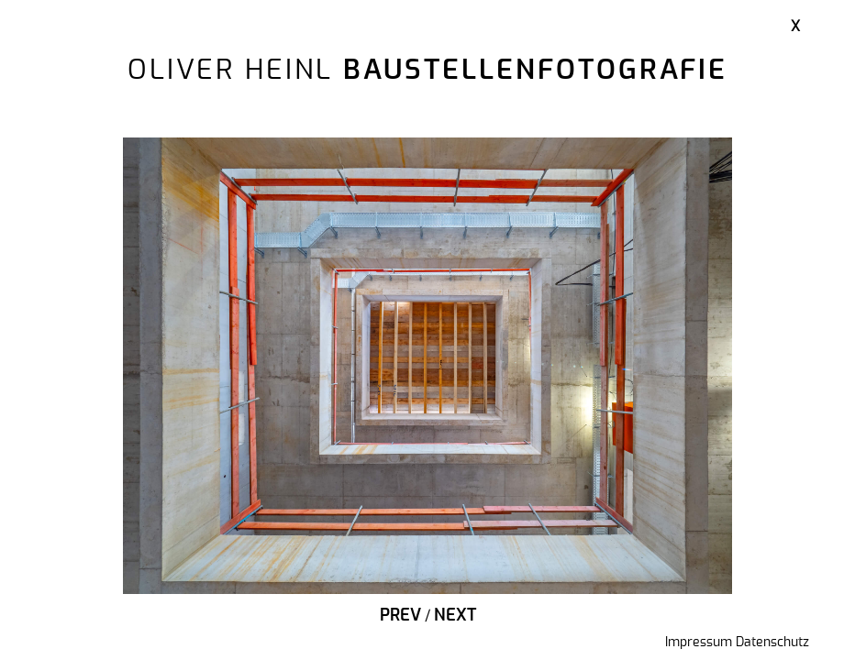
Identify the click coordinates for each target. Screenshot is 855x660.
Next (455, 616)
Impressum (698, 642)
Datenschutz (772, 642)
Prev (400, 616)
